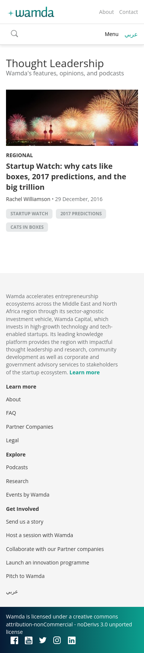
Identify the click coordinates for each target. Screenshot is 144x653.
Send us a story (24, 521)
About (106, 11)
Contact (128, 11)
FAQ (11, 412)
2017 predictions (81, 213)
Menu (111, 34)
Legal (12, 440)
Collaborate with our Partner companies (55, 548)
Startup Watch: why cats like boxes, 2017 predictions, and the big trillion (66, 176)
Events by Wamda (28, 494)
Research (17, 481)
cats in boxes (27, 227)
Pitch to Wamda (25, 575)
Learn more (84, 372)
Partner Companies (29, 426)
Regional (19, 155)
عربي (131, 34)
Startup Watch (29, 213)
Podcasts (17, 467)
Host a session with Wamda (39, 535)
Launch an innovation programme (47, 562)
